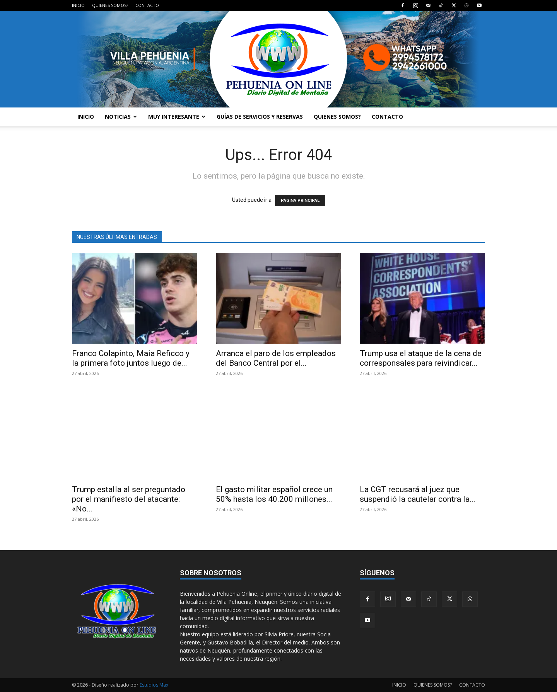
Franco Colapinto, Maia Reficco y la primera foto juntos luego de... (131, 358)
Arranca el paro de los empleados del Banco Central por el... (276, 358)
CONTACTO (147, 5)
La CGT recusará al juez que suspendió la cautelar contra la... (417, 494)
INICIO (78, 5)
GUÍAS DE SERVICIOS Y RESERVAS (260, 116)
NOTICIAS (121, 116)
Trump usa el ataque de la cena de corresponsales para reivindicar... (421, 358)
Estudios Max (154, 685)
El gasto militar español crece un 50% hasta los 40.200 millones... (274, 494)
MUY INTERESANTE (176, 116)
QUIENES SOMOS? (110, 5)
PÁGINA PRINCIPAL (300, 200)
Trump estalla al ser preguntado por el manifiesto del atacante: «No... (128, 499)
